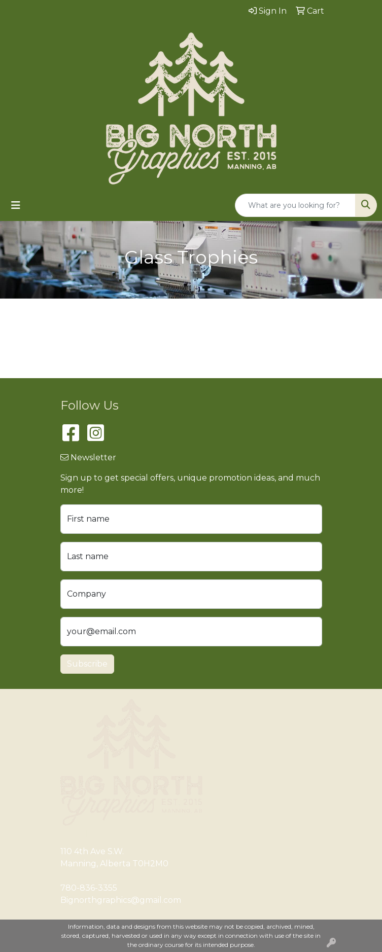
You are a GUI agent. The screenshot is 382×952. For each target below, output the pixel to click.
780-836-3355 (88, 888)
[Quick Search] (295, 205)
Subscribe (87, 664)
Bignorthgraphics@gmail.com (120, 900)
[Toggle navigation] (15, 205)
